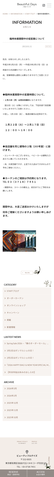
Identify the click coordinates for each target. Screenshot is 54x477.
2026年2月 (12, 395)
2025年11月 (12, 410)
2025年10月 (12, 417)
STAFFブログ (30, 14)
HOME (5, 14)
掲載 (9, 320)
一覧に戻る (27, 272)
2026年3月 (12, 388)
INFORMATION (16, 14)
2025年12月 (12, 403)
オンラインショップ (16, 305)
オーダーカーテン (15, 298)
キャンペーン (13, 312)
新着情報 (11, 327)
